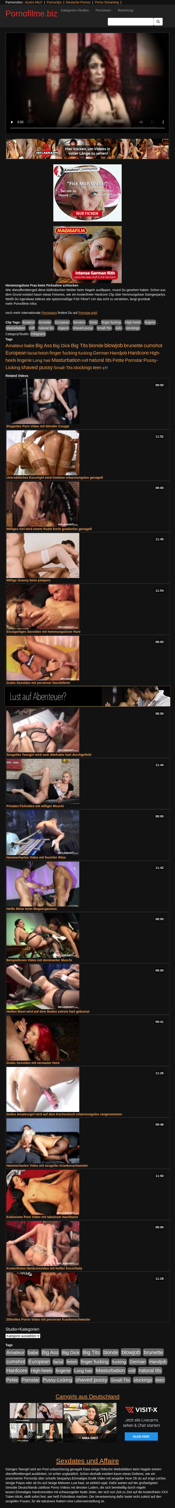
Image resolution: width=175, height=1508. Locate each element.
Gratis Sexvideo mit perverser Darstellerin (38, 683)
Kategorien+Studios (75, 10)
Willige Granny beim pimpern (28, 580)
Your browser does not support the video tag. (87, 83)
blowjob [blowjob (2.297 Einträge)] (113, 345)
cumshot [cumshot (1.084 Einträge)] (153, 345)
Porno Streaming (107, 2)
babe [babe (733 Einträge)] (29, 345)
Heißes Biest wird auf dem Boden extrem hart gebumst (47, 1011)
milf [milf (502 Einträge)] (84, 360)
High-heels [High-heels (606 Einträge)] (41, 1370)
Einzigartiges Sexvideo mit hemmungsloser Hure (43, 631)
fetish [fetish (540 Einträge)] (43, 353)
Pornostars (103, 10)
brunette (45, 322)
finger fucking (111, 322)
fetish (93, 322)
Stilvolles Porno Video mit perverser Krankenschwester (48, 1319)
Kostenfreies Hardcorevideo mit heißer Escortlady (44, 1268)
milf (31, 328)
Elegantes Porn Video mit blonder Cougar (37, 426)
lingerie (150, 322)
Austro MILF (33, 2)
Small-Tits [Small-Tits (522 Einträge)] (63, 367)
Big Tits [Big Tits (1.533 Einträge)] (79, 345)
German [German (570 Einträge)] (101, 352)
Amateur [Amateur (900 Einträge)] (14, 345)
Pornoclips (54, 2)
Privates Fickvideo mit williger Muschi (35, 806)
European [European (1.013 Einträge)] (16, 353)
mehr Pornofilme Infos (21, 303)
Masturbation (15, 328)
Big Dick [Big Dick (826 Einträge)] (61, 345)
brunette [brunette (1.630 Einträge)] (133, 345)
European (62, 322)
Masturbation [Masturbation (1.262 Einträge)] (65, 360)
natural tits (46, 328)
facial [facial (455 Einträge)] (32, 353)
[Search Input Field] (131, 22)
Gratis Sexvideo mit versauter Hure (32, 1063)
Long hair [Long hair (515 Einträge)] (42, 360)
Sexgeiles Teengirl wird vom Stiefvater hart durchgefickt (48, 755)
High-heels (133, 322)
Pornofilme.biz (31, 13)
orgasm (63, 328)
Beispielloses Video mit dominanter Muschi (39, 960)
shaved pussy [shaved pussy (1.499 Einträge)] (37, 367)
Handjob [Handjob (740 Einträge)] (118, 352)
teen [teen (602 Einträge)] (97, 367)
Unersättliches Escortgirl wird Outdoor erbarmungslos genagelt (54, 477)
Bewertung (125, 10)
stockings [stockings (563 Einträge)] (83, 367)
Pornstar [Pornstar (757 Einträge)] (134, 360)
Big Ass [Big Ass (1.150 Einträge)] (44, 345)
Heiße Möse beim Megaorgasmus (31, 909)
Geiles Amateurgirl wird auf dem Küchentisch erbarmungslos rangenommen (64, 1114)
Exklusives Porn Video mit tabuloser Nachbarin (42, 1217)
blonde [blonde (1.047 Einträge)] (96, 345)
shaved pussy (83, 328)
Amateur (29, 322)
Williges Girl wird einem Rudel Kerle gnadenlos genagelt (49, 529)
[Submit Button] (158, 22)
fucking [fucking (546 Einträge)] (85, 353)
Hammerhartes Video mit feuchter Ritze (36, 857)
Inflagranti (38, 334)
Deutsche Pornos (78, 2)
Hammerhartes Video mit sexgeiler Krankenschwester (47, 1165)
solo (119, 328)
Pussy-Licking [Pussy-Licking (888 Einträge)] (57, 1379)
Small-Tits (104, 328)
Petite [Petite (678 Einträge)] (118, 360)
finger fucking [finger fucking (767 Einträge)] (63, 352)
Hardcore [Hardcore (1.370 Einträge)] (138, 353)
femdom (79, 322)
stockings (132, 328)
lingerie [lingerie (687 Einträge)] (24, 360)
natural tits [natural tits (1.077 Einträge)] (100, 360)
